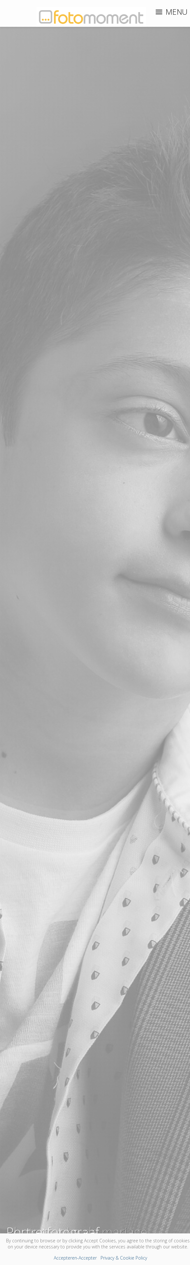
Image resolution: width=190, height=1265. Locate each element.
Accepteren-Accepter (75, 1258)
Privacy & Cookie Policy (124, 1258)
